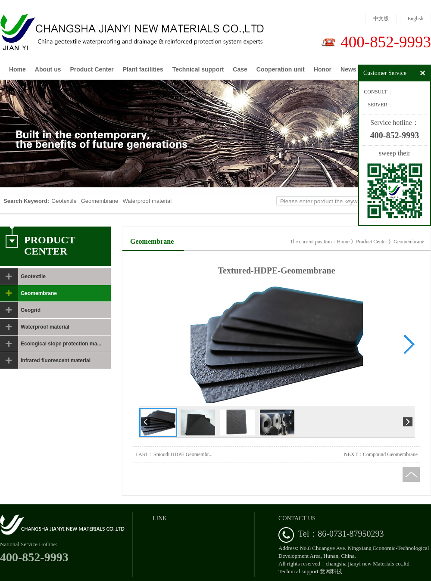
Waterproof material (147, 201)
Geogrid (31, 310)
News (348, 69)
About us (48, 69)
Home (17, 69)
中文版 (381, 19)
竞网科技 (331, 571)
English (416, 19)
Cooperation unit (280, 69)
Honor (322, 69)
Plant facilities (143, 69)
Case (240, 69)
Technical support (198, 69)
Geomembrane (100, 201)
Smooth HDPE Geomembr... (182, 454)
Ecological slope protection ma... (61, 344)
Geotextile (64, 201)
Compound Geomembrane (390, 454)
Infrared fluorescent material (56, 360)
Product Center (92, 69)
